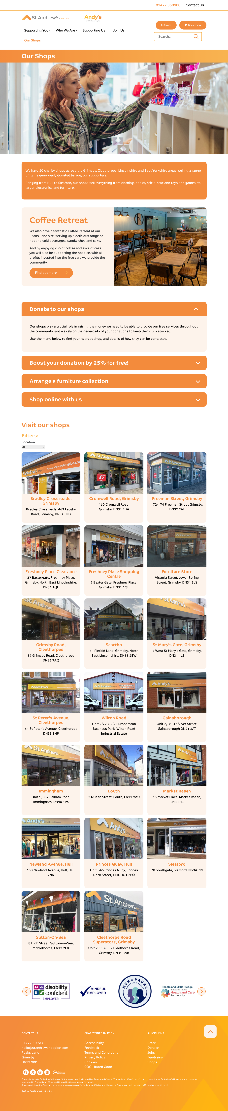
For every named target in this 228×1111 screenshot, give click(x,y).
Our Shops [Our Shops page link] (32, 40)
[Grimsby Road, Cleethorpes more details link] (51, 647)
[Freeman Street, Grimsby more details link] (177, 498)
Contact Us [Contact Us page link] (195, 5)
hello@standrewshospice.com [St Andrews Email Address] (45, 1048)
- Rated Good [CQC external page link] (98, 1067)
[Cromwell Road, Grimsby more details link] (114, 498)
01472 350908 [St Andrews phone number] (168, 5)
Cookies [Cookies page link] (90, 1062)
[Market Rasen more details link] (177, 791)
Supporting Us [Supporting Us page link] (94, 30)
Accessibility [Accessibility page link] (94, 1043)
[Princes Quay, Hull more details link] (114, 864)
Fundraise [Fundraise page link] (155, 1057)
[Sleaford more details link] (177, 864)
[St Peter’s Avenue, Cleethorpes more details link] (51, 720)
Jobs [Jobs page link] (151, 1052)
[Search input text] (196, 36)
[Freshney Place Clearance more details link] (51, 571)
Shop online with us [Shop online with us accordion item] (56, 399)
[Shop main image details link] (51, 473)
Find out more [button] (51, 273)
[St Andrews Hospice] (46, 17)
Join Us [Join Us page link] (119, 30)
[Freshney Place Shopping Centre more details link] (114, 574)
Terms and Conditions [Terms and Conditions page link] (101, 1052)
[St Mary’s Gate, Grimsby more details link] (177, 645)
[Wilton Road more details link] (114, 718)
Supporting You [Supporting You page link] (36, 30)
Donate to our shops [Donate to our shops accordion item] (57, 309)
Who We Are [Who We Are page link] (65, 30)
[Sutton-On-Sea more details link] (51, 937)
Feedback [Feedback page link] (91, 1048)
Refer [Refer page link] (151, 1043)
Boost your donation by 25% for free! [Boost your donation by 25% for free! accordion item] (79, 362)
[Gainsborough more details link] (177, 718)
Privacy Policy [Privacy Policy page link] (94, 1057)
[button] (51, 991)
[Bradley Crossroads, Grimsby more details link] (51, 501)
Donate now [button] (193, 25)
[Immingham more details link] (51, 791)
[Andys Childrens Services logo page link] (92, 18)
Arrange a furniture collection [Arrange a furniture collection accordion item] (69, 381)
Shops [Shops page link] (152, 1062)
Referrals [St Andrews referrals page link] (166, 25)
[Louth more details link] (114, 791)
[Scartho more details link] (114, 645)
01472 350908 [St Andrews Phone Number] (33, 1043)
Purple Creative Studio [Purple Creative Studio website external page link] (41, 1091)
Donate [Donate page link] (153, 1048)
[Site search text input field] (174, 37)
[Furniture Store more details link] (177, 571)
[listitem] (25, 1072)
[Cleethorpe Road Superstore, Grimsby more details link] (114, 940)
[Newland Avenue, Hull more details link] (51, 864)
